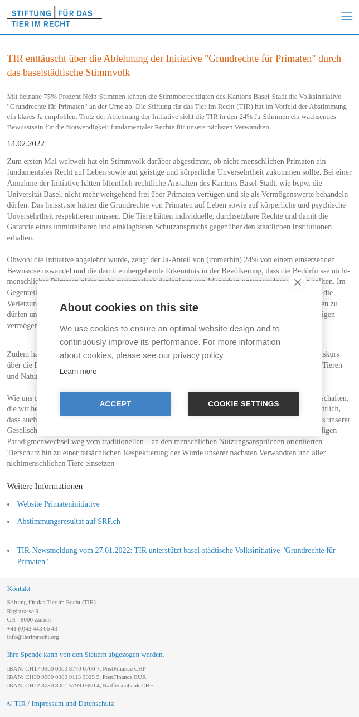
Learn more (78, 371)
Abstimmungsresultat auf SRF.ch (68, 521)
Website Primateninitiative (58, 504)
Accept (116, 404)
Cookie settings (243, 404)
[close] (297, 281)
